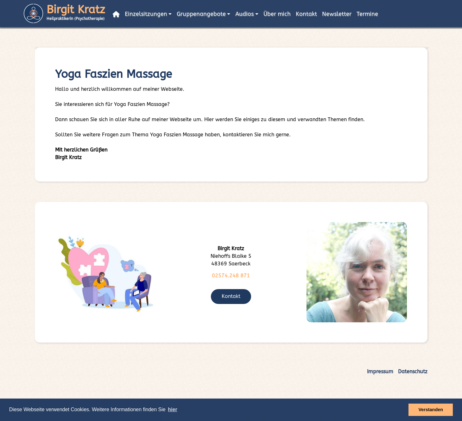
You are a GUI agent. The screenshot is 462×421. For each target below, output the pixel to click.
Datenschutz (412, 371)
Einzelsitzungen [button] (146, 14)
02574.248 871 (231, 276)
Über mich (277, 14)
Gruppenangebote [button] (201, 14)
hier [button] (172, 409)
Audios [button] (244, 14)
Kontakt (306, 14)
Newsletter (336, 14)
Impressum (380, 371)
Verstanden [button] (430, 409)
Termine (367, 14)
